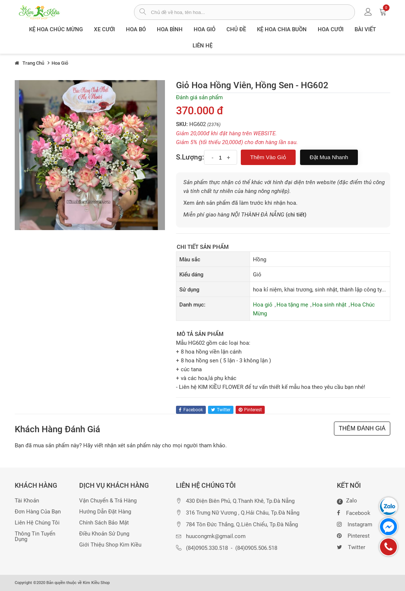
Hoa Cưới (331, 29)
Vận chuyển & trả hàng (108, 501)
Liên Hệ (202, 45)
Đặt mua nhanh (329, 157)
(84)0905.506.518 (256, 548)
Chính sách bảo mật (104, 523)
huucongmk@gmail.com (216, 536)
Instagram (354, 524)
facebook (191, 409)
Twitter (351, 546)
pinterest (250, 409)
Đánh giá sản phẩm (199, 97)
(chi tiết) (296, 214)
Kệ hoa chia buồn (282, 29)
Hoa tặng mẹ (292, 304)
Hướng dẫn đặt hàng (105, 512)
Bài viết (365, 29)
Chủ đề (236, 29)
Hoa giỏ (204, 29)
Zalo (347, 501)
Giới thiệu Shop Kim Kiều (110, 545)
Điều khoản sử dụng (104, 534)
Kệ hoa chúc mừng (56, 29)
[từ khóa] (253, 12)
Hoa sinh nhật (329, 304)
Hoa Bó (136, 29)
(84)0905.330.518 (207, 548)
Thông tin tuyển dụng (35, 536)
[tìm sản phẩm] (142, 12)
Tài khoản (27, 501)
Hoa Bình (170, 29)
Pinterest (353, 535)
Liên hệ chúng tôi (37, 523)
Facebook (353, 512)
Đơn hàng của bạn (38, 512)
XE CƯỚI (104, 29)
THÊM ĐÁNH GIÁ (362, 428)
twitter (220, 409)
